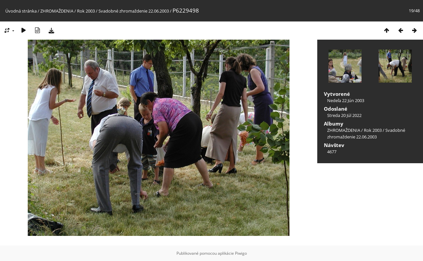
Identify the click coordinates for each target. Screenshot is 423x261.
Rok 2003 (86, 11)
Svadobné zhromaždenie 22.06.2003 (133, 11)
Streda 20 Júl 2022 (344, 115)
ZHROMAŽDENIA (56, 11)
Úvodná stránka (21, 11)
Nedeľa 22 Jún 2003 (345, 100)
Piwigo (241, 253)
